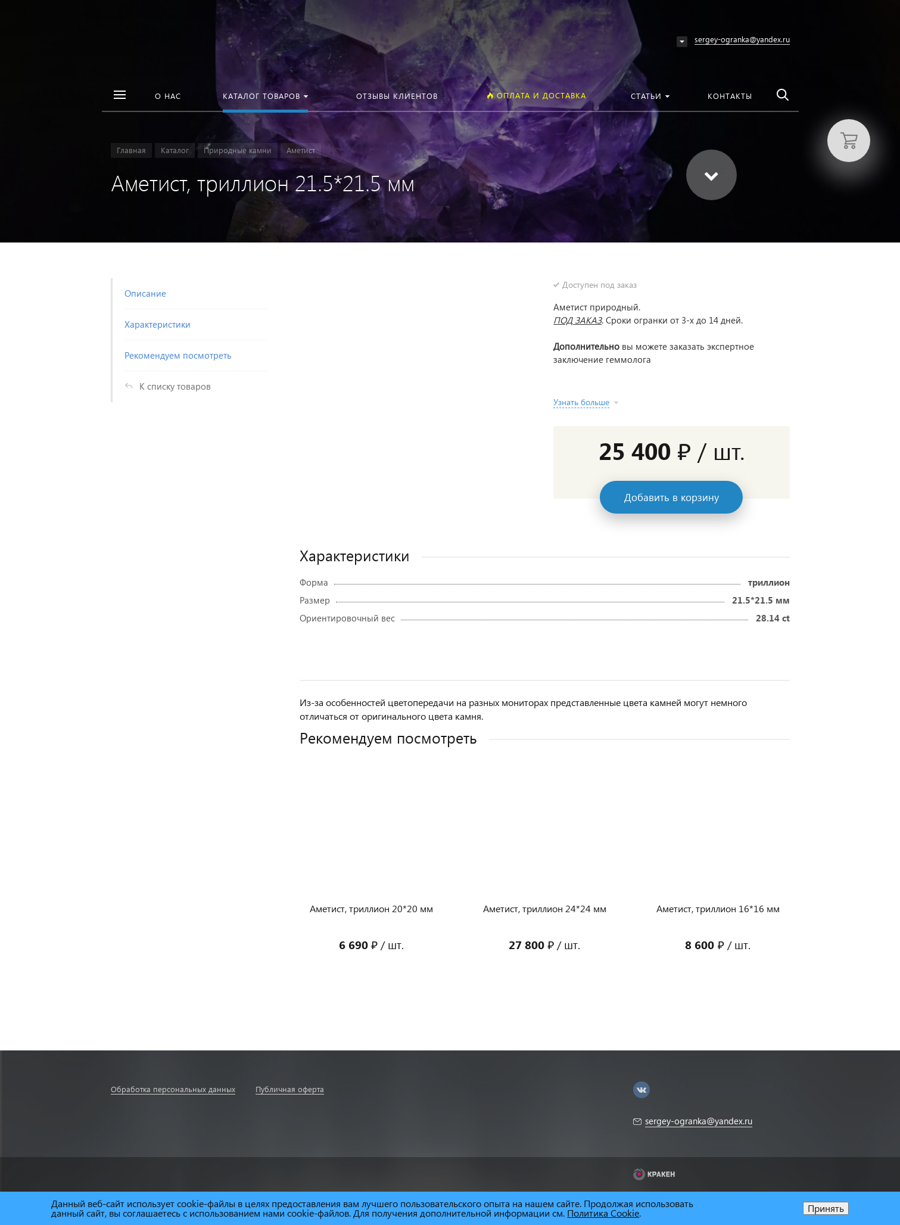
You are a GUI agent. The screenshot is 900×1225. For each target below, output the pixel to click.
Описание (145, 293)
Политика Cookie (603, 1213)
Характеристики (157, 324)
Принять (826, 1208)
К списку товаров (175, 386)
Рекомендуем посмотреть (178, 355)
